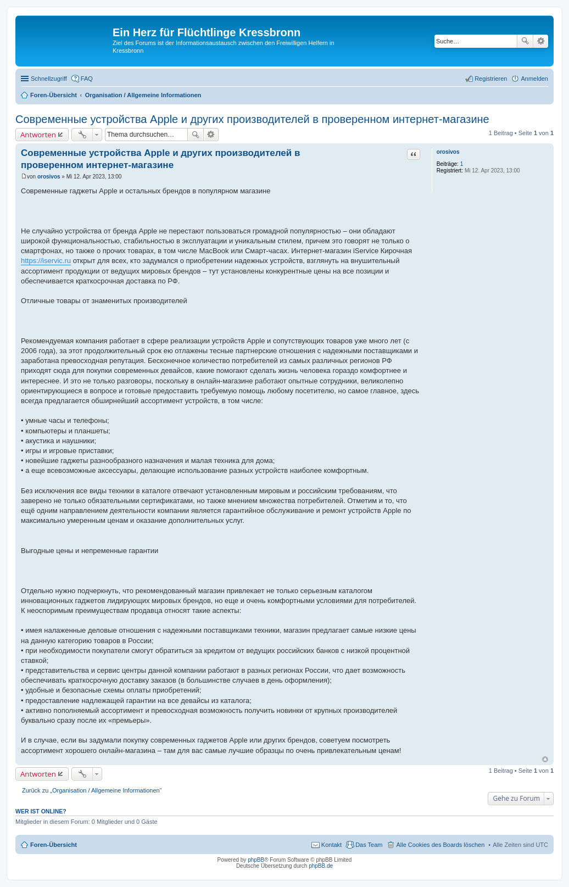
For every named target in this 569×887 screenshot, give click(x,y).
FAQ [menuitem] (87, 78)
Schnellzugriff (49, 78)
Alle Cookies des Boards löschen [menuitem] (440, 844)
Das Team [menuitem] (368, 844)
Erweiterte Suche (540, 41)
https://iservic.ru (46, 260)
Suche (525, 41)
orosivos (448, 152)
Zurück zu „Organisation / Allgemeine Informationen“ (91, 790)
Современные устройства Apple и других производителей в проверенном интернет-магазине (252, 119)
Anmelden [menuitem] (534, 78)
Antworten (38, 135)
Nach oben (545, 759)
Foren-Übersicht (53, 844)
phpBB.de (321, 866)
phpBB (256, 860)
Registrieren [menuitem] (491, 78)
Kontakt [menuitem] (331, 844)
